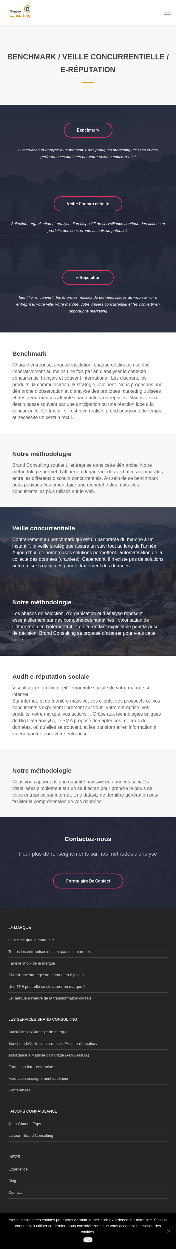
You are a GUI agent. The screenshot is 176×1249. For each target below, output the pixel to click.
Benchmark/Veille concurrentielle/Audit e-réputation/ (52, 1043)
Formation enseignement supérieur (38, 1078)
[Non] (169, 1231)
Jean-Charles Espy (24, 1124)
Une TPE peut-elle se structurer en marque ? (46, 986)
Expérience (18, 1169)
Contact (15, 1192)
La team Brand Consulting (30, 1135)
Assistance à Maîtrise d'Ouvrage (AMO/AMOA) (48, 1055)
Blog (12, 1181)
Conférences (19, 1090)
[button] (167, 13)
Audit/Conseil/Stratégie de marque (37, 1032)
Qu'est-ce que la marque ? (31, 940)
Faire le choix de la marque (31, 963)
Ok (87, 1240)
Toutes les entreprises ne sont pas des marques (49, 951)
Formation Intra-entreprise (30, 1067)
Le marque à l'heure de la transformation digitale (50, 998)
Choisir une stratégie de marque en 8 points (46, 975)
